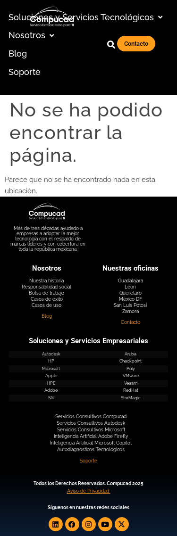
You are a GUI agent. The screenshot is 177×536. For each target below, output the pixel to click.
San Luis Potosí (130, 305)
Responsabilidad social (46, 286)
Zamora (130, 311)
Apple (51, 375)
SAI (51, 398)
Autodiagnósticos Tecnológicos (91, 449)
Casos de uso (46, 305)
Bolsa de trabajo (46, 293)
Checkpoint (130, 361)
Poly (130, 368)
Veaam (130, 383)
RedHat (130, 390)
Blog (47, 316)
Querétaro (130, 293)
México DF (130, 299)
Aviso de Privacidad (88, 491)
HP (51, 361)
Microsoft (51, 368)
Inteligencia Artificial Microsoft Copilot (91, 442)
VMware (131, 375)
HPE (51, 383)
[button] (86, 17)
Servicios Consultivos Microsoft (91, 429)
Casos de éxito (47, 299)
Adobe (51, 390)
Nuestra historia (46, 280)
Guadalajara (130, 280)
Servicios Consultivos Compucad (90, 416)
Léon (130, 286)
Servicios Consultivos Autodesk (91, 423)
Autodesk (51, 354)
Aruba (130, 354)
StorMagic (131, 398)
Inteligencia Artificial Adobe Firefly (91, 436)
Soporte (88, 460)
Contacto (130, 322)
